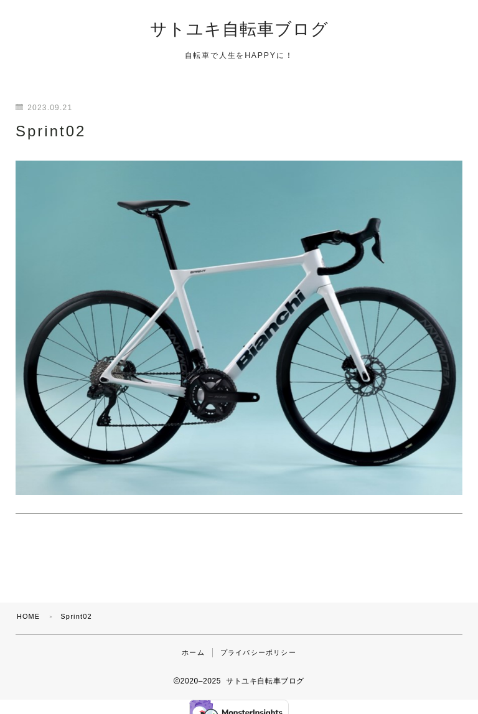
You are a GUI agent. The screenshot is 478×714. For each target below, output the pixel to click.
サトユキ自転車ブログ (239, 30)
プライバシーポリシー (258, 639)
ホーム (193, 639)
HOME (28, 603)
